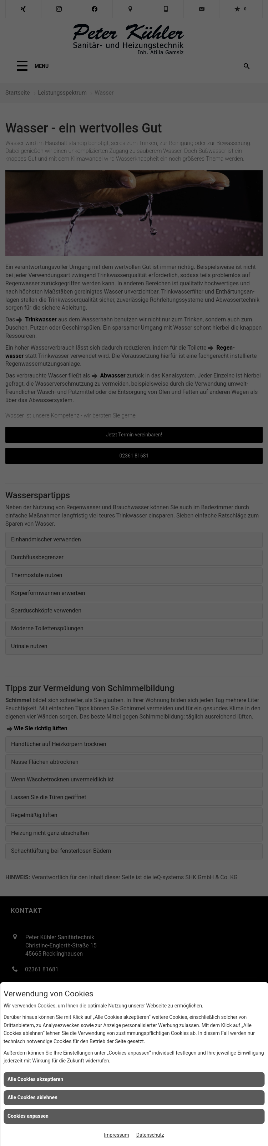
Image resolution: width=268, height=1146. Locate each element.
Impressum (116, 1135)
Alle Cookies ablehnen (32, 1097)
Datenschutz (150, 1135)
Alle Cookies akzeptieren (35, 1079)
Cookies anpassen (28, 1116)
